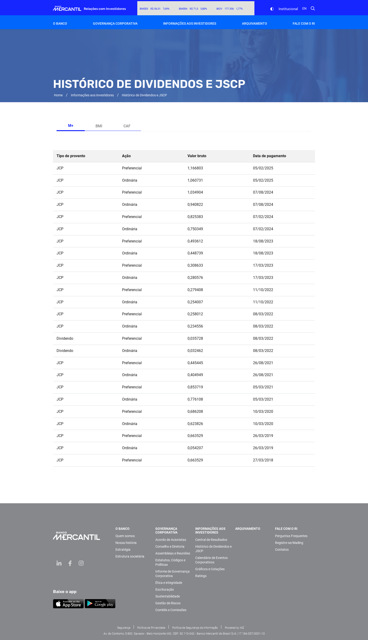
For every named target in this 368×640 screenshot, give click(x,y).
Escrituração (164, 589)
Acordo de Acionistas (170, 540)
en (304, 8)
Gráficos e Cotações (210, 569)
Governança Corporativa (115, 23)
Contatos (282, 549)
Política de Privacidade (151, 627)
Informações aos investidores (189, 23)
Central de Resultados (211, 540)
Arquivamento (254, 23)
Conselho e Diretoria (169, 546)
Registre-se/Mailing (289, 543)
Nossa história (126, 543)
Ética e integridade (168, 583)
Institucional (288, 9)
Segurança (123, 627)
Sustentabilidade (167, 596)
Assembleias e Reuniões (172, 553)
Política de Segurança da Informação (195, 627)
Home (58, 95)
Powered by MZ (234, 627)
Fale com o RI (304, 23)
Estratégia (122, 549)
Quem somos (125, 536)
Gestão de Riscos (167, 603)
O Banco (60, 23)
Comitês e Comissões (170, 610)
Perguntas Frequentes (291, 536)
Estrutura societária (129, 556)
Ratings (201, 576)
